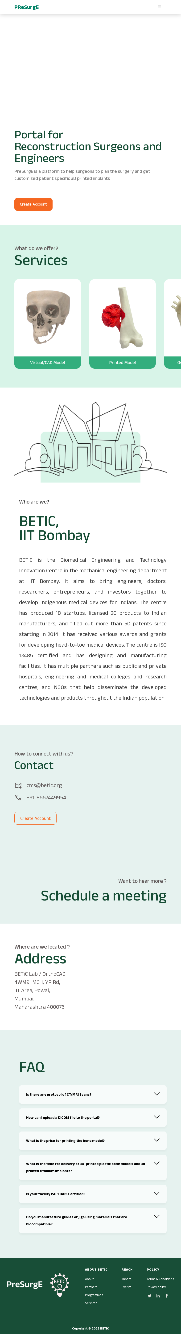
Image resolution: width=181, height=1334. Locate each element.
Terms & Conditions (160, 1279)
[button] (159, 7)
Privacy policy (156, 1287)
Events (126, 1287)
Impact (126, 1279)
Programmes (94, 1295)
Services (91, 1303)
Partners (91, 1287)
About (89, 1279)
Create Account (33, 204)
